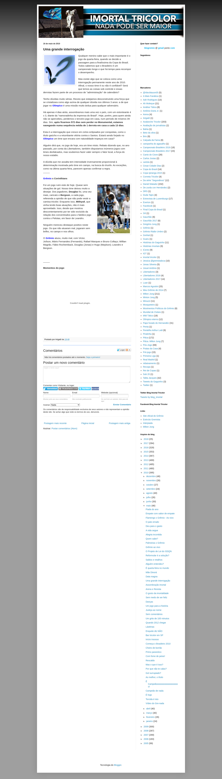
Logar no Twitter (85, 388)
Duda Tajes (148, 195)
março (149, 713)
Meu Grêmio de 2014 (153, 290)
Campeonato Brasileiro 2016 (156, 147)
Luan (145, 282)
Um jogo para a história (157, 606)
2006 (146, 739)
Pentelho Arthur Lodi (153, 330)
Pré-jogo (147, 352)
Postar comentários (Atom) (64, 428)
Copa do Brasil (150, 169)
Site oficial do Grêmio (153, 416)
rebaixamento (149, 363)
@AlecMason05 (150, 92)
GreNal (146, 235)
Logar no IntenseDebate (50, 388)
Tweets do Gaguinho (153, 381)
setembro (151, 489)
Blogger (117, 765)
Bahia (146, 129)
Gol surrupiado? (153, 673)
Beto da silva (149, 132)
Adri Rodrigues (150, 100)
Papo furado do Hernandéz (156, 323)
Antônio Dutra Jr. (151, 111)
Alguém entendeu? (155, 564)
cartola (146, 162)
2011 (146, 468)
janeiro (149, 721)
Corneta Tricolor (150, 176)
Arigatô (146, 118)
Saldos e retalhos (154, 560)
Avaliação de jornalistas (154, 125)
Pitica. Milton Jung (152, 341)
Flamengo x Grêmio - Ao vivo (160, 518)
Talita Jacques (150, 378)
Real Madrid (149, 359)
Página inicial (87, 423)
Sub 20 (146, 374)
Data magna (151, 576)
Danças (149, 602)
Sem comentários (154, 614)
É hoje (149, 695)
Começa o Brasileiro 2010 (158, 643)
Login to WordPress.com (68, 388)
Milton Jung (148, 294)
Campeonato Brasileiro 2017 (156, 151)
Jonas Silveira (149, 264)
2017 (146, 443)
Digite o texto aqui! (86, 374)
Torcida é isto (152, 699)
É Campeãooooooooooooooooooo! (162, 684)
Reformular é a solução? (157, 555)
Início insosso (152, 639)
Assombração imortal (156, 585)
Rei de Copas (149, 370)
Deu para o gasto (154, 526)
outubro (150, 485)
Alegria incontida (154, 534)
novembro (151, 480)
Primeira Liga (149, 356)
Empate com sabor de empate (160, 513)
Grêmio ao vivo (153, 547)
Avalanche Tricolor (152, 122)
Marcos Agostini (150, 286)
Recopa (146, 367)
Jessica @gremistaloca (154, 261)
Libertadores (149, 272)
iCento (146, 250)
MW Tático (148, 315)
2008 (146, 730)
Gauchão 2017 (150, 220)
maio (148, 505)
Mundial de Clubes (152, 312)
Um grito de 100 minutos (157, 618)
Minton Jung (149, 297)
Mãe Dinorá (151, 572)
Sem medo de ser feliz (156, 597)
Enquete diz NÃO (154, 631)
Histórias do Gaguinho (153, 242)
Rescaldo (150, 660)
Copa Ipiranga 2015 (152, 173)
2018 (146, 439)
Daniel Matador (150, 184)
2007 (146, 735)
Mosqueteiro (149, 304)
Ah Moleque (149, 103)
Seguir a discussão (128, 350)
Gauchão (147, 217)
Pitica (145, 337)
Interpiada (148, 423)
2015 (146, 451)
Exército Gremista (151, 419)
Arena (146, 114)
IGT (145, 253)
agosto (149, 493)
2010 (146, 472)
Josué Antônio (150, 268)
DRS (145, 191)
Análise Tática (150, 107)
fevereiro (150, 717)
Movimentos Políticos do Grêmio (158, 308)
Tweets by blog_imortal (151, 397)
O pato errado (152, 522)
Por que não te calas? (156, 669)
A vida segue (152, 530)
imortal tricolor (150, 257)
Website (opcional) (109, 392)
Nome (46, 392)
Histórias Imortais (151, 246)
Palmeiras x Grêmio (155, 543)
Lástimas (150, 627)
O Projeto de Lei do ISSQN (159, 551)
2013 (146, 460)
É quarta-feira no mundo (157, 568)
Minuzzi (146, 301)
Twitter (146, 385)
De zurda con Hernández (155, 187)
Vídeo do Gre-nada (155, 703)
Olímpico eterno (150, 319)
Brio (145, 136)
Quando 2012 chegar (156, 622)
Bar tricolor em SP (154, 635)
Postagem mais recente (55, 423)
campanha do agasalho (154, 144)
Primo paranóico (153, 652)
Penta (146, 326)
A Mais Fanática (150, 96)
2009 (146, 726)
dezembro (151, 476)
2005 (146, 743)
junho (149, 501)
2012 (146, 464)
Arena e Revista (153, 589)
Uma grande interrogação (158, 580)
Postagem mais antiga (119, 423)
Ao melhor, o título (154, 677)
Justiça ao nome (153, 610)
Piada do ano (152, 509)
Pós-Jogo (147, 345)
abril (148, 708)
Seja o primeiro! (93, 357)
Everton (146, 202)
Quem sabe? (152, 538)
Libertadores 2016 (151, 275)
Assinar (61, 405)
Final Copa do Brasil (152, 209)
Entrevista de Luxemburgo (155, 198)
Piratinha (147, 334)
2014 (146, 456)
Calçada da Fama (151, 140)
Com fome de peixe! (155, 656)
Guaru (146, 239)
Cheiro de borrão (154, 648)
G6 (144, 213)
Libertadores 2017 (151, 279)
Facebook (147, 206)
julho (148, 497)
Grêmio (146, 228)
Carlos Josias (149, 158)
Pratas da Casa (150, 348)
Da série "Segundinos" (154, 180)
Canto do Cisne (150, 154)
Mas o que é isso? (154, 664)
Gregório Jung (150, 224)
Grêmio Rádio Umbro (153, 231)
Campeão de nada (154, 691)
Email (74, 392)
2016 (146, 447)
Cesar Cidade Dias (152, 166)
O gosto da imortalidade (157, 593)
